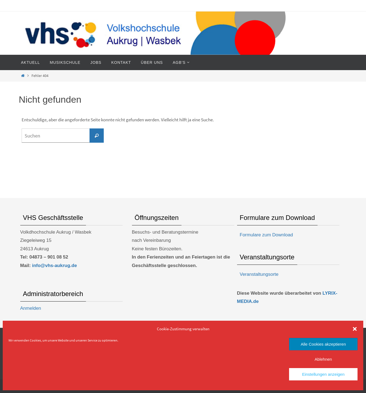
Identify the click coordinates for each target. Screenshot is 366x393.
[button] (355, 329)
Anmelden (30, 308)
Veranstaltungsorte (259, 274)
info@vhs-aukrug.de (54, 265)
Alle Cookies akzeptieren (323, 344)
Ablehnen (323, 359)
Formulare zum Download (266, 234)
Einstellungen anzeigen (323, 374)
